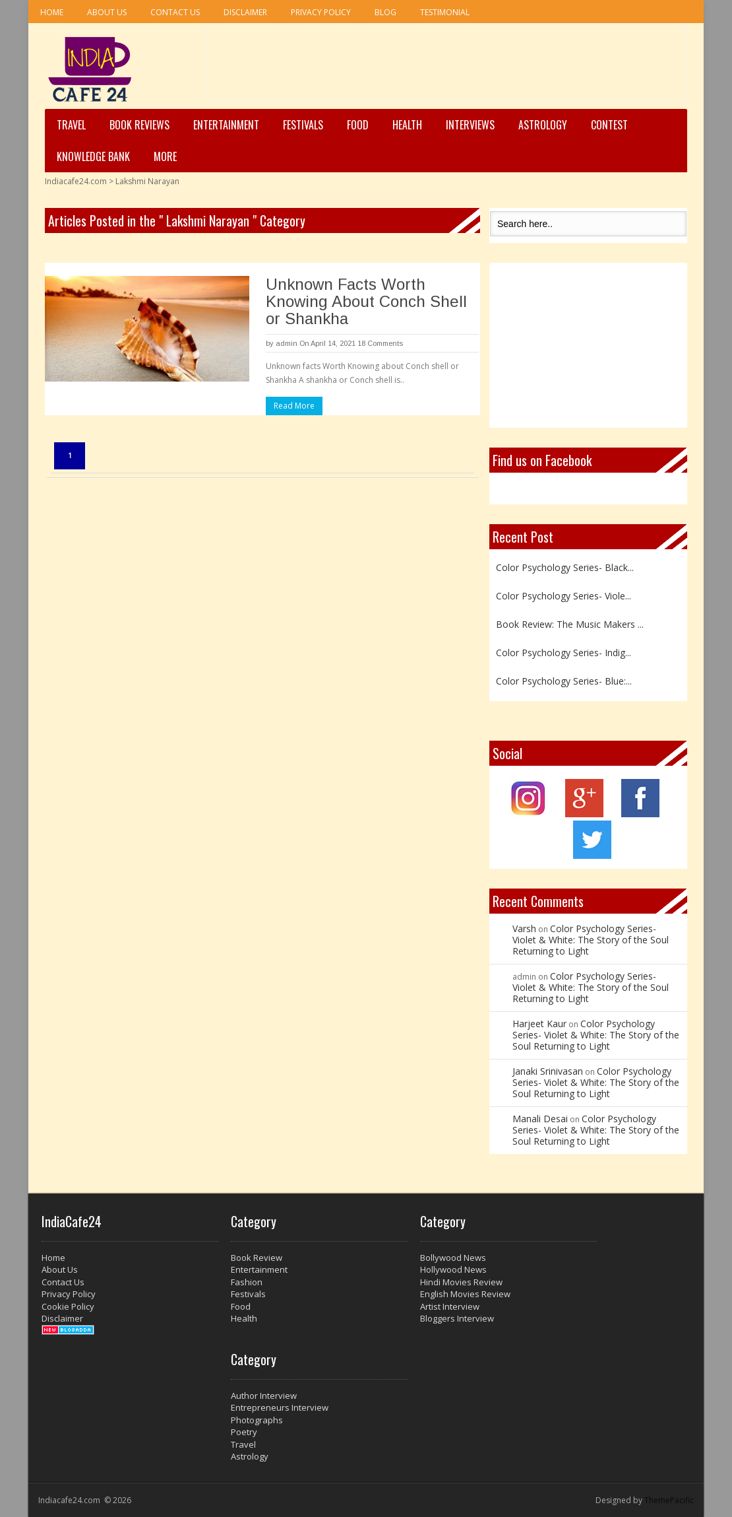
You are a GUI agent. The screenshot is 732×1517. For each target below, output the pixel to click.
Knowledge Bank (93, 156)
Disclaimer (245, 12)
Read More (294, 405)
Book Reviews (139, 125)
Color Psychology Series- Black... (565, 567)
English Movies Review (465, 1294)
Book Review (256, 1258)
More (165, 156)
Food (358, 125)
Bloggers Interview (457, 1318)
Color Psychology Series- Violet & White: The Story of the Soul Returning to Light (590, 939)
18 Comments (380, 343)
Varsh (524, 928)
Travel (71, 125)
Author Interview (264, 1395)
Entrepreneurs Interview (279, 1407)
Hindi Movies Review (461, 1282)
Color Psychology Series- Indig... (563, 652)
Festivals (303, 125)
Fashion (246, 1282)
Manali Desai (540, 1118)
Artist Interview (449, 1306)
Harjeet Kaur (539, 1023)
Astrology (542, 125)
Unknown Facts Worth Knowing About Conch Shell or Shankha (366, 301)
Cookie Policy (68, 1306)
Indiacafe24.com (76, 181)
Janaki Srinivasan (547, 1071)
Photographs (257, 1420)
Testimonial (445, 12)
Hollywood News (453, 1269)
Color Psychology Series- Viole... (563, 596)
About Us (107, 12)
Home (51, 12)
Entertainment (226, 125)
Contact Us (175, 12)
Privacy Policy (321, 12)
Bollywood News (453, 1258)
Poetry (244, 1432)
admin (286, 343)
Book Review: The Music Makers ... (570, 624)
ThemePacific (669, 1500)
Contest (609, 125)
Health (407, 125)
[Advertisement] (446, 66)
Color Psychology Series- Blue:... (564, 681)
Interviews (470, 125)
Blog (385, 12)
